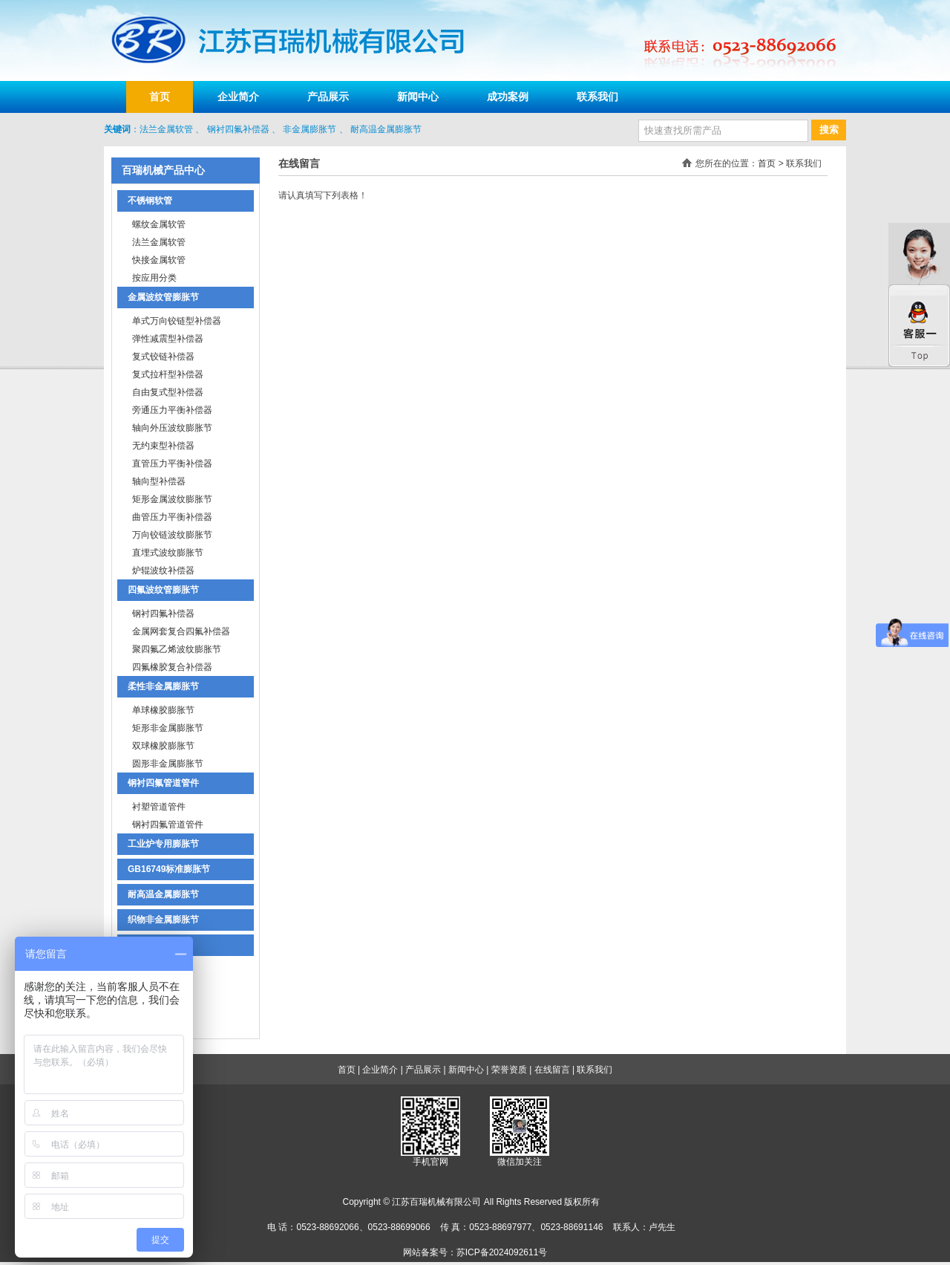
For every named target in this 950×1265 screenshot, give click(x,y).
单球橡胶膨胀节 (163, 710)
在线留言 (552, 1069)
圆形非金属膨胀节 (167, 763)
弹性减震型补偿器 (167, 339)
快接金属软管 (159, 260)
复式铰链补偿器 (163, 356)
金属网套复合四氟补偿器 (181, 631)
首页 (159, 97)
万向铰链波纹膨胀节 (172, 535)
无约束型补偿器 (163, 445)
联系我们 (597, 97)
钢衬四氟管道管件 (163, 783)
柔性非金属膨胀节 (163, 686)
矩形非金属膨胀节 (167, 728)
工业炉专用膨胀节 (163, 844)
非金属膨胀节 (309, 129)
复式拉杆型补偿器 (167, 374)
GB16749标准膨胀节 (169, 869)
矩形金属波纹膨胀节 (172, 499)
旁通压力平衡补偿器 (172, 410)
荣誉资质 (509, 1069)
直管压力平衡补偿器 (172, 463)
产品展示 (328, 97)
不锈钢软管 (150, 200)
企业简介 (238, 97)
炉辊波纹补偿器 (163, 570)
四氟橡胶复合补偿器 (172, 667)
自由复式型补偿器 (167, 392)
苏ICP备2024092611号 (502, 1252)
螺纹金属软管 (159, 224)
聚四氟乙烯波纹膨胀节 (176, 649)
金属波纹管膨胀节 (163, 297)
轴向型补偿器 (159, 481)
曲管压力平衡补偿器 (172, 517)
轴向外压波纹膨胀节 (172, 428)
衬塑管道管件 (159, 806)
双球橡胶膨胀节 (163, 746)
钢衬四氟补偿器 (238, 129)
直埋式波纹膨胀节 (167, 552)
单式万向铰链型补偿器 (176, 321)
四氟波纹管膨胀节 (163, 590)
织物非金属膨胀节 (163, 919)
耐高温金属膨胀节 (386, 129)
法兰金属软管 (166, 129)
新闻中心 (418, 97)
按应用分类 (154, 278)
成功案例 (507, 97)
